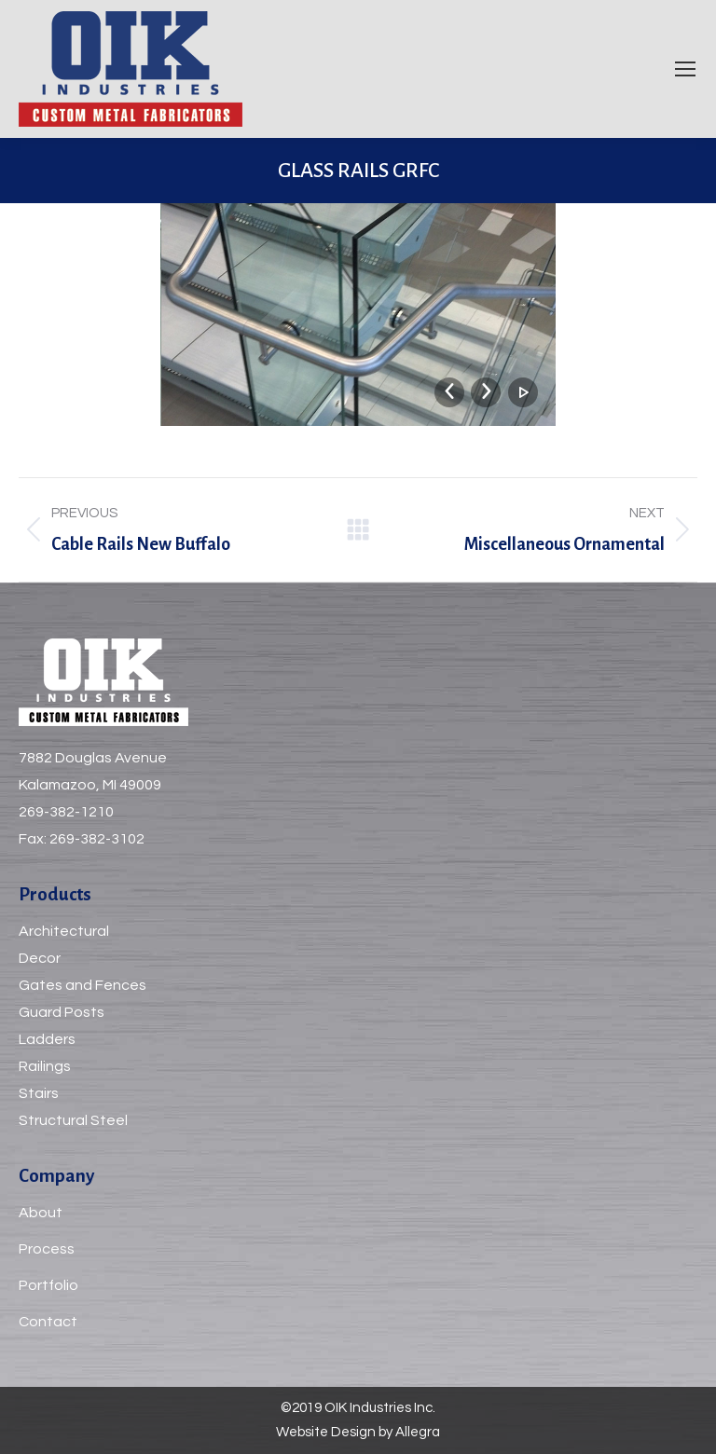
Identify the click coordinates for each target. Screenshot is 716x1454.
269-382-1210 (66, 811)
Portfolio (48, 1285)
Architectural (64, 931)
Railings (45, 1066)
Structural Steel (73, 1120)
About (40, 1212)
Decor (40, 958)
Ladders (47, 1039)
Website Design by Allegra (358, 1432)
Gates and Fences (82, 985)
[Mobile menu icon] (685, 69)
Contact (48, 1321)
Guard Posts (61, 1012)
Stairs (39, 1093)
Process (47, 1248)
